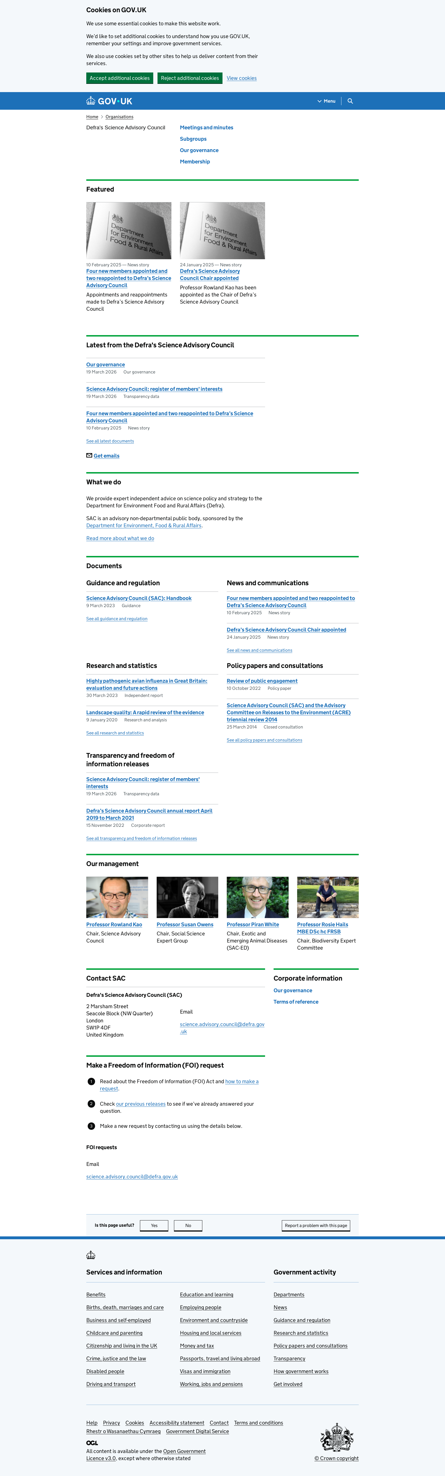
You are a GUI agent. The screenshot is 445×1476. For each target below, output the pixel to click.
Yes (160, 1225)
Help (92, 1422)
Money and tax (197, 1345)
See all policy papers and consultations (264, 740)
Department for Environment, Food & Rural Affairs (143, 525)
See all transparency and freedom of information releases (141, 838)
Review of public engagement (262, 681)
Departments (289, 1294)
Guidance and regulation (302, 1320)
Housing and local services (211, 1333)
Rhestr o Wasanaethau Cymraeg (123, 1431)
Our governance (199, 150)
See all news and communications (259, 650)
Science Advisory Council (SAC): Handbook (139, 598)
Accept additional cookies (120, 78)
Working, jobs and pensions (211, 1384)
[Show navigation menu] (326, 101)
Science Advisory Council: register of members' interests (154, 389)
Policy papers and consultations (311, 1345)
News (280, 1307)
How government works (301, 1371)
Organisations (119, 116)
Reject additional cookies (190, 78)
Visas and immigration (205, 1371)
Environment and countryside (214, 1320)
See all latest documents (110, 441)
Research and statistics (301, 1333)
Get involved (288, 1384)
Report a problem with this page (316, 1225)
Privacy (111, 1422)
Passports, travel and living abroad (220, 1358)
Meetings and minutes (206, 127)
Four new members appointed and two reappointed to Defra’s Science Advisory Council (128, 278)
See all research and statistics (115, 733)
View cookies (242, 78)
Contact (219, 1422)
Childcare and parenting (114, 1333)
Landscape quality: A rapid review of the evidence (145, 712)
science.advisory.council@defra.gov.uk (132, 1176)
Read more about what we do (120, 538)
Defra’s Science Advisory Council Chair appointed (210, 274)
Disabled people (105, 1371)
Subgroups (193, 139)
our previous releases (141, 1104)
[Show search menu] (350, 101)
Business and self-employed (118, 1320)
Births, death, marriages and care (125, 1307)
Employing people (200, 1307)
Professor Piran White (253, 924)
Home (92, 116)
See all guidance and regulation (117, 618)
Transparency (289, 1358)
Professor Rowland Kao (114, 924)
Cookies (134, 1422)
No (194, 1225)
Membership (195, 161)
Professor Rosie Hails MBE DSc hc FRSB (322, 928)
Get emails (102, 455)
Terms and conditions (258, 1422)
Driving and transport (111, 1384)
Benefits (96, 1294)
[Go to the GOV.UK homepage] (109, 101)
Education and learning (206, 1294)
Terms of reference (296, 1001)
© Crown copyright (336, 1458)
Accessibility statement (177, 1422)
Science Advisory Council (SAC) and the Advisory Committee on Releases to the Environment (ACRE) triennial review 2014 (289, 712)
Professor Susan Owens (185, 924)
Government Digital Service (197, 1431)
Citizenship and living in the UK (121, 1345)
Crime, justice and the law (116, 1358)
